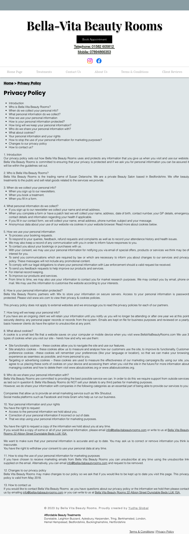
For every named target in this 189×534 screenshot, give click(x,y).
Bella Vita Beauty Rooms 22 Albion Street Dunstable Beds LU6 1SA (138, 492)
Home (8, 83)
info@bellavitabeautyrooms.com (126, 430)
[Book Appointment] (94, 39)
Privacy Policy (29, 83)
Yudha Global (138, 508)
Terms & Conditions (141, 531)
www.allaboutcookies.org (118, 367)
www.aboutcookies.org (83, 367)
